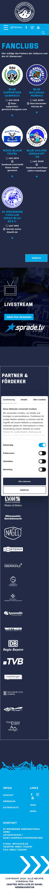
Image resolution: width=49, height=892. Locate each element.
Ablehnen (24, 490)
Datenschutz (11, 807)
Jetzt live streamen (18, 316)
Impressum (9, 801)
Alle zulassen (24, 481)
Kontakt (8, 795)
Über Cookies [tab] (39, 399)
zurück (36, 258)
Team (33, 805)
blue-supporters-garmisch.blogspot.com (14, 106)
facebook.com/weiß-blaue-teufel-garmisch (13, 167)
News (33, 811)
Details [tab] (24, 399)
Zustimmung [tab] (9, 399)
